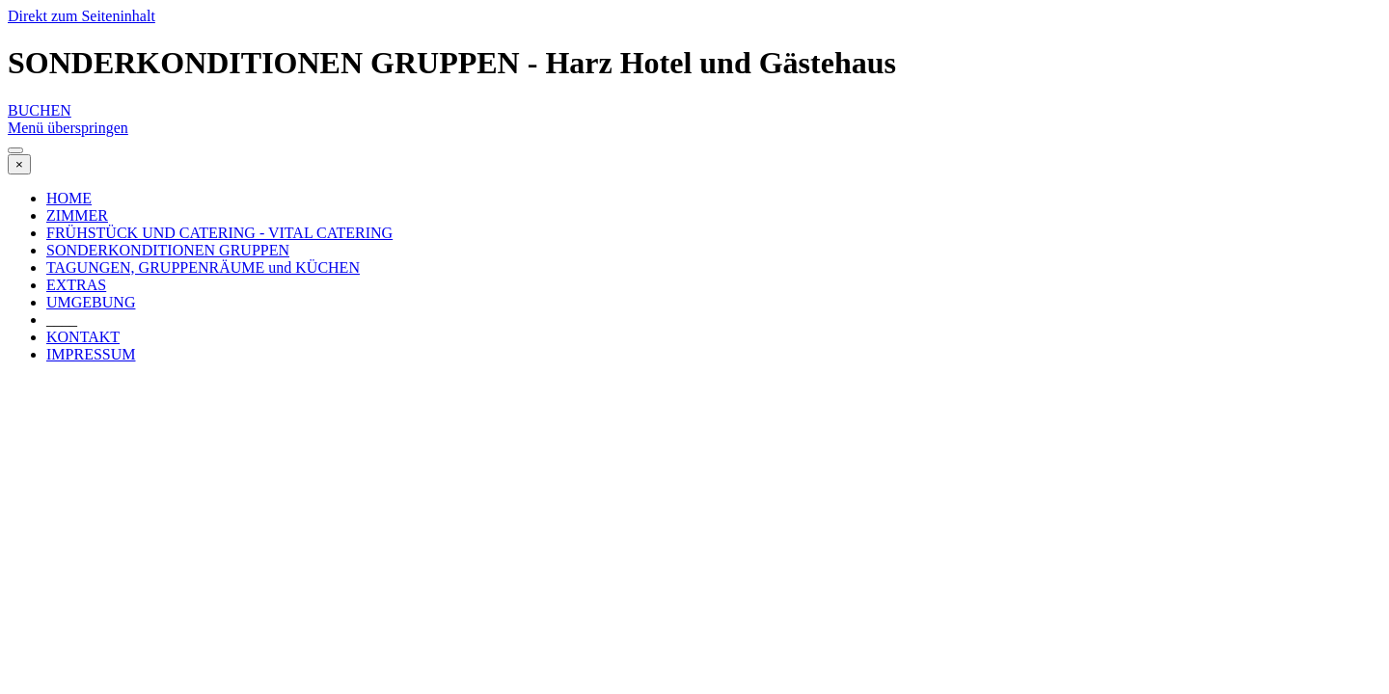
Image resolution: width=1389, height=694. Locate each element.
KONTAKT (83, 337)
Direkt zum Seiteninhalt (81, 16)
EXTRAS (76, 285)
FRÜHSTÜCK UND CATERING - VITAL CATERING (219, 233)
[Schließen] (19, 164)
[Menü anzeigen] (15, 150)
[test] (694, 111)
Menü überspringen (68, 128)
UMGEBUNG (90, 302)
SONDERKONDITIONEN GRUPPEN (167, 250)
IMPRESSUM (90, 354)
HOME (69, 198)
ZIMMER (77, 215)
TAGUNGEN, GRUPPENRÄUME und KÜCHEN (203, 267)
